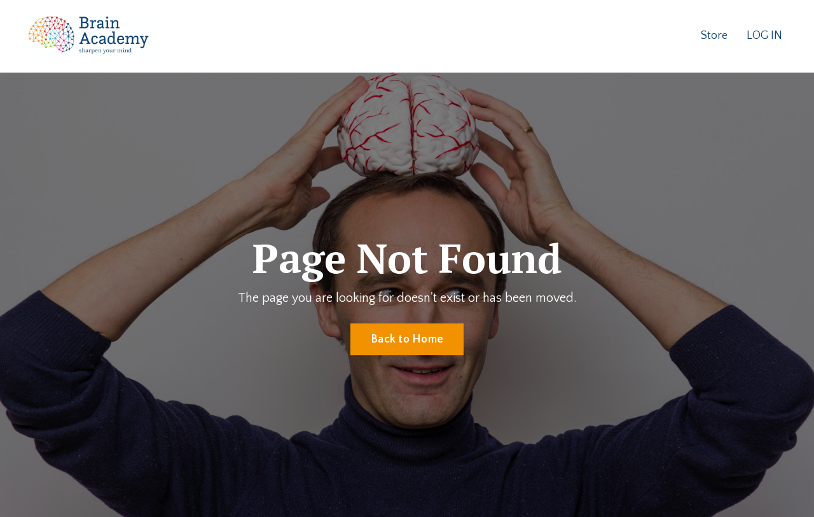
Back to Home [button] (407, 339)
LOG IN (764, 35)
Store (714, 35)
